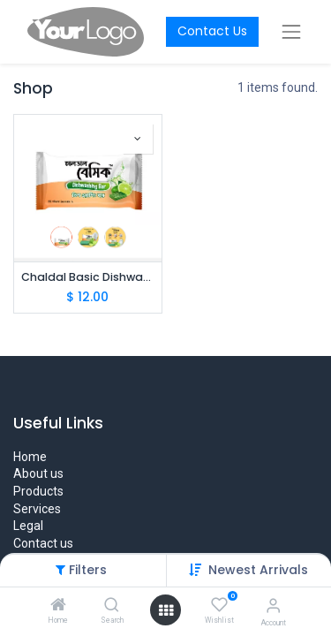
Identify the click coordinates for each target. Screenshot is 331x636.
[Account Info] (273, 605)
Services (37, 509)
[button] (138, 139)
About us (38, 473)
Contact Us (212, 31)
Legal (28, 526)
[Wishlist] (219, 605)
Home (30, 457)
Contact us (43, 543)
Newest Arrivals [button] (258, 570)
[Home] (58, 606)
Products (38, 491)
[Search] (111, 606)
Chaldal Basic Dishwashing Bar (87, 276)
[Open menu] (166, 610)
